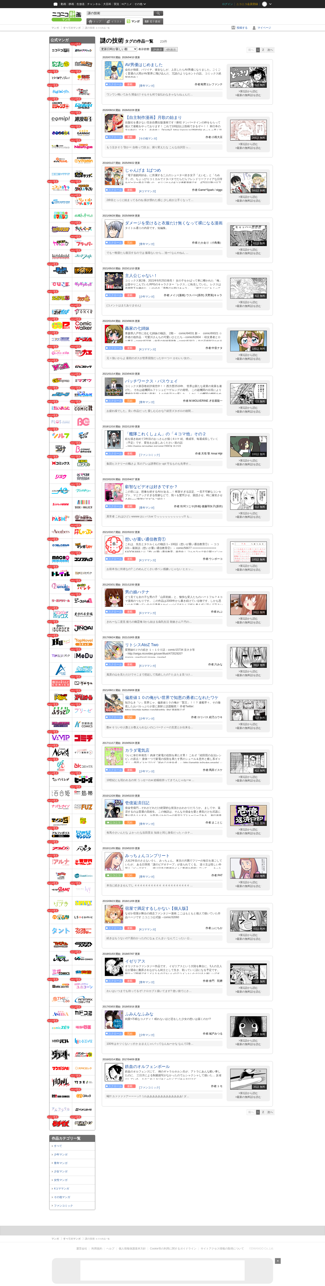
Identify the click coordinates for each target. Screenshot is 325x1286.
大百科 (107, 4)
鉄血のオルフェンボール (147, 1066)
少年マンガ (60, 1154)
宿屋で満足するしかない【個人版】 (157, 908)
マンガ (135, 21)
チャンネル (94, 4)
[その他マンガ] (148, 138)
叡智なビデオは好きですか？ (151, 486)
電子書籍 (154, 21)
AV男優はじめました (144, 64)
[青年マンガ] (146, 85)
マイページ (264, 27)
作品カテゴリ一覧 (66, 1138)
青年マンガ (60, 1163)
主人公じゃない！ (141, 275)
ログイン (227, 4)
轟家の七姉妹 (137, 328)
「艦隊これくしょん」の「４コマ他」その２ (165, 434)
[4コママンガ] (147, 191)
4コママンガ (61, 1188)
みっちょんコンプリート (147, 855)
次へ (270, 49)
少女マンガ (60, 1171)
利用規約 (96, 1248)
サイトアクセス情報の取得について (222, 1248)
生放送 (81, 4)
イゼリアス (135, 961)
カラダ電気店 (137, 750)
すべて (58, 1146)
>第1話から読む (248, 91)
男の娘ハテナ (137, 592)
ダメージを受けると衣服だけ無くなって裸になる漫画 (174, 223)
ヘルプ (110, 1248)
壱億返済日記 (137, 803)
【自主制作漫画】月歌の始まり (153, 117)
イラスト (116, 21)
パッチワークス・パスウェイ (151, 381)
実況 (116, 4)
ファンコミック (63, 1205)
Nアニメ (127, 4)
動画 (63, 4)
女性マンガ (60, 1180)
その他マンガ (62, 1197)
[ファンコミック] (149, 454)
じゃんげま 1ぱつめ (143, 170)
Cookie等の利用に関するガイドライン (173, 1248)
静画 (71, 4)
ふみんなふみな (139, 1014)
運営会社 (81, 1248)
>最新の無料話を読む (248, 95)
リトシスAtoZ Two (141, 645)
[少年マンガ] (146, 296)
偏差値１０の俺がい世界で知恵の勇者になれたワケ (171, 697)
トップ (97, 21)
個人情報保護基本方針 (132, 1248)
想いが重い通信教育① (145, 539)
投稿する (242, 27)
